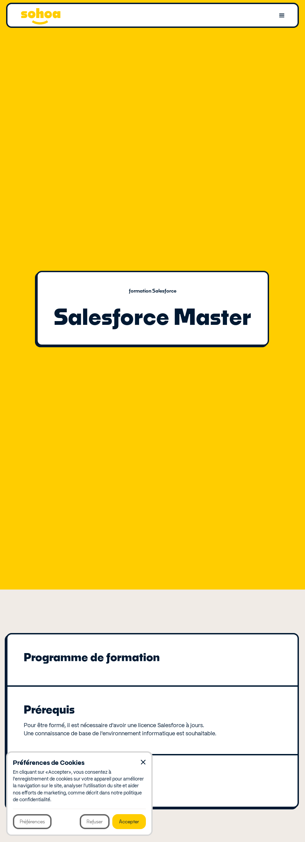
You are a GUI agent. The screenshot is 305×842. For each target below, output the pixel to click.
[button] (281, 15)
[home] (41, 15)
